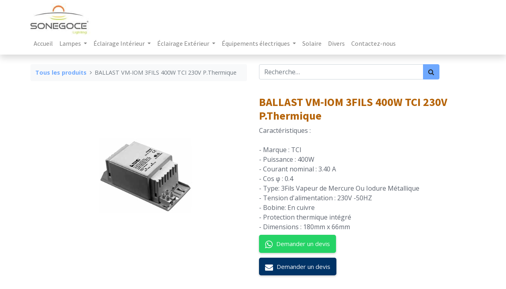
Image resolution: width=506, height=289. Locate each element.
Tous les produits (61, 72)
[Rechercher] (431, 71)
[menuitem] (43, 43)
